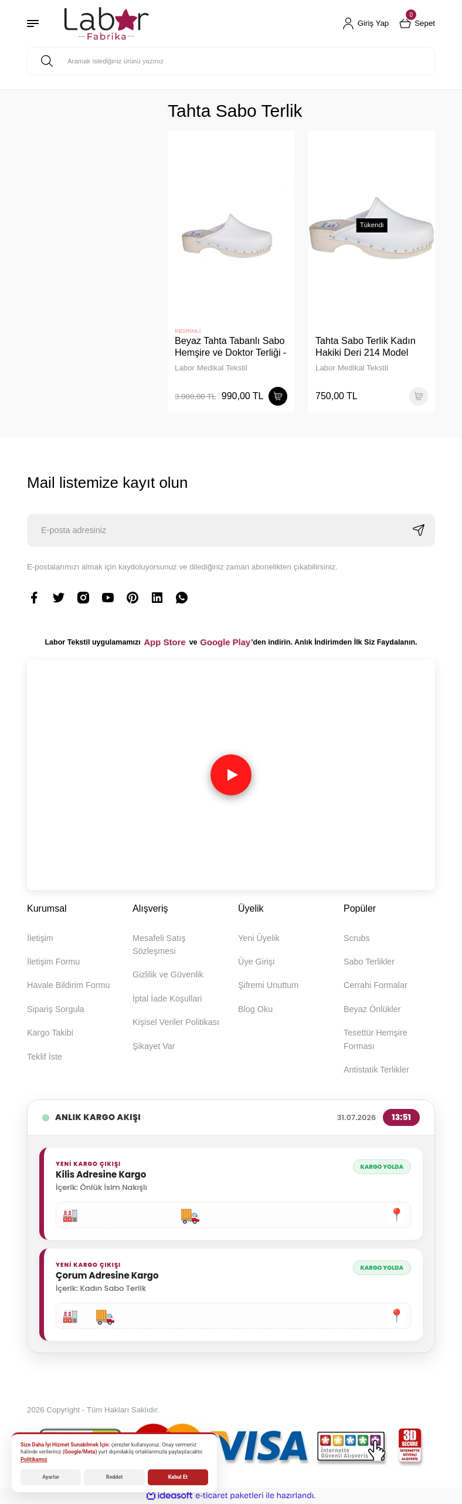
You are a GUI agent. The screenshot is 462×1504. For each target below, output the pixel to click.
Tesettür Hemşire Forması (375, 1039)
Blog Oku (255, 1009)
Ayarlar (50, 1477)
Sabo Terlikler (369, 961)
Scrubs (357, 938)
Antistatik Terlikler (376, 1069)
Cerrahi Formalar (375, 985)
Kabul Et (178, 1477)
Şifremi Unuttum (268, 985)
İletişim (40, 938)
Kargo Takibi (50, 1032)
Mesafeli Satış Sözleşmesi (159, 944)
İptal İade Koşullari (167, 998)
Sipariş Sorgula (55, 1009)
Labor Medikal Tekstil (211, 367)
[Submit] (418, 530)
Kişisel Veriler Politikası (176, 1022)
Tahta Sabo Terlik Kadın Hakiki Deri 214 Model (365, 346)
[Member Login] (365, 23)
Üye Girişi (256, 961)
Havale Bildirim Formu (68, 985)
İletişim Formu (53, 961)
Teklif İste (44, 1056)
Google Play (225, 642)
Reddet (114, 1477)
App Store (164, 642)
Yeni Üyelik (259, 938)
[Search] (231, 61)
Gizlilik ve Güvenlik (168, 974)
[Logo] (106, 23)
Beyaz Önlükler (372, 1009)
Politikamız (34, 1459)
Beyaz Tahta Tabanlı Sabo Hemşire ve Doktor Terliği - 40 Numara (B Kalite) (230, 346)
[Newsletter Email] (231, 530)
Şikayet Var (154, 1046)
